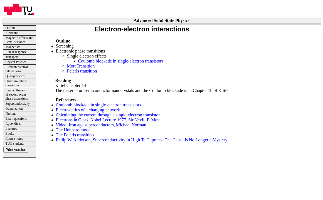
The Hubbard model (74, 130)
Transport (12, 57)
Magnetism (13, 47)
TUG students (15, 144)
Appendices (13, 124)
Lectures (11, 129)
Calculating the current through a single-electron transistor (108, 114)
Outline (11, 28)
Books (10, 134)
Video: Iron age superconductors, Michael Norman (101, 124)
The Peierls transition (75, 134)
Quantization (14, 109)
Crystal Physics (16, 62)
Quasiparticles (15, 76)
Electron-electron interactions (17, 69)
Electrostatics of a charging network (88, 110)
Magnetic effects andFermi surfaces (19, 40)
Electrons (12, 33)
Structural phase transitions (16, 83)
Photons (11, 114)
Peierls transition (82, 71)
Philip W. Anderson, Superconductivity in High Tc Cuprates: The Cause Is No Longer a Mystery (142, 140)
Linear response (16, 52)
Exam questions (16, 119)
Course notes (14, 139)
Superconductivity (18, 104)
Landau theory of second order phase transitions (17, 94)
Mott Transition (81, 66)
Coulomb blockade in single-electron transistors (121, 61)
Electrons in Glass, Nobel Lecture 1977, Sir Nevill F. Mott (108, 120)
